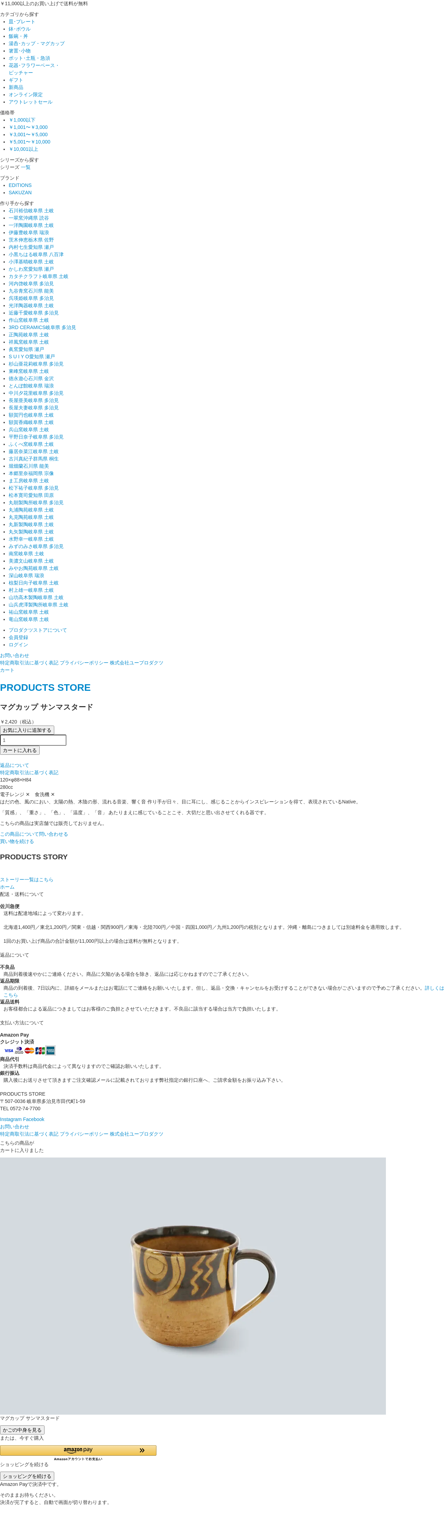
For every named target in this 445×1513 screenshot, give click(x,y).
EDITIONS (20, 185)
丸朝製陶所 (36, 502)
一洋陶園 (31, 225)
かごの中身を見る (22, 1430)
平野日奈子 (36, 437)
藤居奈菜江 (34, 451)
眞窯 (26, 349)
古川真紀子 (34, 458)
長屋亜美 (34, 400)
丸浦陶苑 (31, 510)
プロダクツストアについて (38, 630)
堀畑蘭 (29, 466)
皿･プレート (22, 21)
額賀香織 (31, 422)
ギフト (16, 80)
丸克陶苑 (31, 517)
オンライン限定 (26, 94)
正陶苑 (29, 334)
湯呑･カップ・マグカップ (37, 43)
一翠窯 (29, 218)
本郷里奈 (31, 473)
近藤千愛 (34, 313)
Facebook (33, 1119)
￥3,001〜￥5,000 (28, 134)
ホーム (7, 887)
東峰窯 (29, 371)
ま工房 (29, 480)
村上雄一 (31, 590)
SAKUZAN (20, 192)
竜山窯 (29, 619)
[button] (78, 1453)
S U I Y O (32, 356)
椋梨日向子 (34, 583)
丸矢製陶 (31, 531)
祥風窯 (29, 342)
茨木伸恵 (31, 240)
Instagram (11, 1119)
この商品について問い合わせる (34, 834)
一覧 (26, 167)
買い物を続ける (17, 841)
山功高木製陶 (36, 597)
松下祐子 (34, 488)
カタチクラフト (38, 276)
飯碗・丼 (18, 36)
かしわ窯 (31, 269)
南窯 (26, 553)
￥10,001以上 (23, 149)
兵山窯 (29, 429)
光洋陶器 (31, 305)
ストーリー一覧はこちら (27, 879)
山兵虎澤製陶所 (38, 604)
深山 (26, 575)
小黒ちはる (36, 254)
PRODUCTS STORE (45, 687)
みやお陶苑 (34, 568)
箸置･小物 (20, 51)
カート (7, 670)
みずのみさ (36, 546)
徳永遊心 (31, 378)
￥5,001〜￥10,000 (29, 142)
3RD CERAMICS (42, 327)
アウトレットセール (30, 102)
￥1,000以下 (22, 120)
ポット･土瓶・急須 (29, 58)
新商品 (16, 87)
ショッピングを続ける (27, 1476)
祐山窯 (29, 612)
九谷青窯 (31, 291)
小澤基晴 (31, 261)
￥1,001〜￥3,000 (28, 127)
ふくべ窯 (31, 444)
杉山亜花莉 (36, 364)
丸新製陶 (31, 524)
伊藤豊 (29, 232)
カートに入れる (20, 750)
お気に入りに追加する (27, 730)
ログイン (18, 644)
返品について (14, 765)
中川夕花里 (36, 393)
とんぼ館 (31, 386)
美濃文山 (31, 561)
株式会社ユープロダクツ (136, 662)
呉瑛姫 (31, 298)
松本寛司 (31, 495)
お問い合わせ (14, 655)
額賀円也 (31, 415)
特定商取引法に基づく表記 (29, 662)
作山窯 (29, 320)
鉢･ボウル (20, 29)
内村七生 (31, 247)
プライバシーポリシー (84, 662)
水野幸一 (31, 539)
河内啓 (31, 283)
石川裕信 (31, 210)
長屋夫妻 (34, 407)
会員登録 (18, 637)
